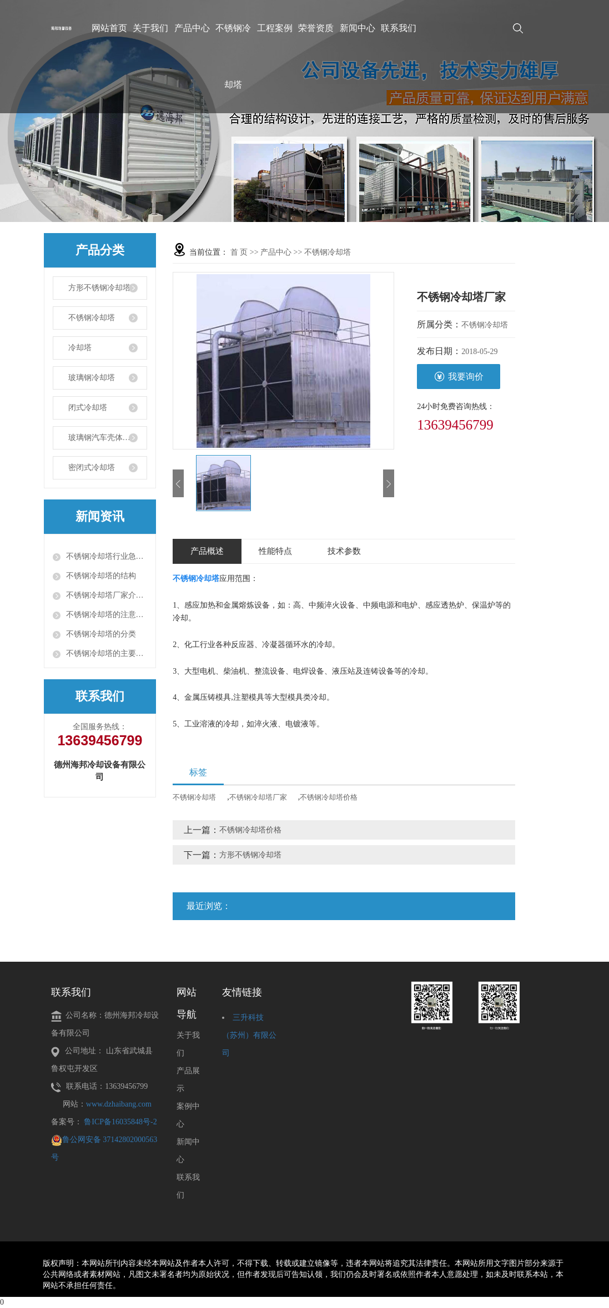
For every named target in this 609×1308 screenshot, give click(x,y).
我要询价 (459, 376)
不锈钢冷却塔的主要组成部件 (107, 653)
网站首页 (109, 28)
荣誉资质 (316, 28)
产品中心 (192, 28)
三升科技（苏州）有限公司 (249, 1035)
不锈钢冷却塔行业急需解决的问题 (107, 556)
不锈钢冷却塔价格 (329, 797)
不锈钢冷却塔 (233, 56)
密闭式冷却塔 (91, 467)
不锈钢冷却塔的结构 (101, 576)
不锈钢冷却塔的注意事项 (107, 614)
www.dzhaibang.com (119, 1104)
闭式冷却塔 (87, 407)
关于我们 (150, 28)
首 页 (239, 252)
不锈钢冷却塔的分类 (101, 634)
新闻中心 (357, 28)
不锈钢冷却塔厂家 (258, 797)
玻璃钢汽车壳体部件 (103, 437)
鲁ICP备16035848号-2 (120, 1122)
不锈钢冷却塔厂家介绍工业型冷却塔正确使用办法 (107, 595)
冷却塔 (80, 348)
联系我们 (398, 28)
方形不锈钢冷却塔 (99, 288)
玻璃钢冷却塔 (91, 377)
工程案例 (275, 28)
